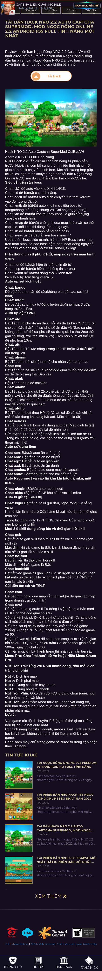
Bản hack (64, 962)
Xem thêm (48, 896)
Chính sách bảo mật (42, 944)
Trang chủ (13, 962)
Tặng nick (89, 963)
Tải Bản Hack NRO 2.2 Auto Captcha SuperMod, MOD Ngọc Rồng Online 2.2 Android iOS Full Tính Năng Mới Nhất (66, 828)
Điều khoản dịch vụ (17, 944)
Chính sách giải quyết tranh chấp (77, 944)
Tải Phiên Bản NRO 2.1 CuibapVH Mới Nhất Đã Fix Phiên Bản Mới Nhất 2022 (66, 860)
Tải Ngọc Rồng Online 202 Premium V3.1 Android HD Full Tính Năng (66, 765)
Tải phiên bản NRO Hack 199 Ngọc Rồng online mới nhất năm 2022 (65, 797)
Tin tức (38, 962)
